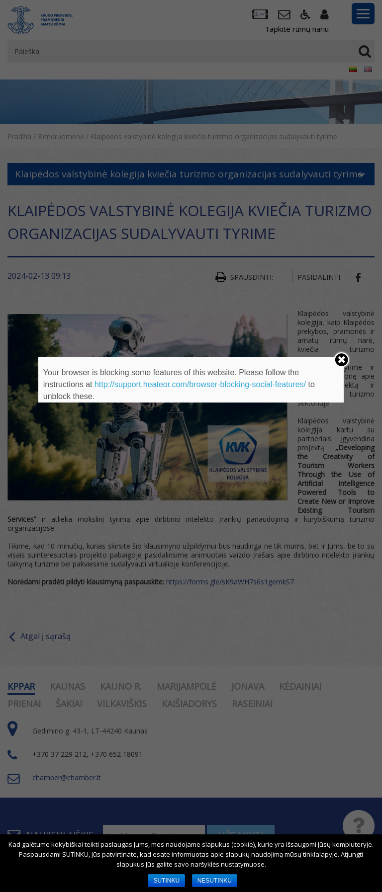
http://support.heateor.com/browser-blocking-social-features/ (200, 384)
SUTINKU (166, 880)
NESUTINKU (214, 880)
